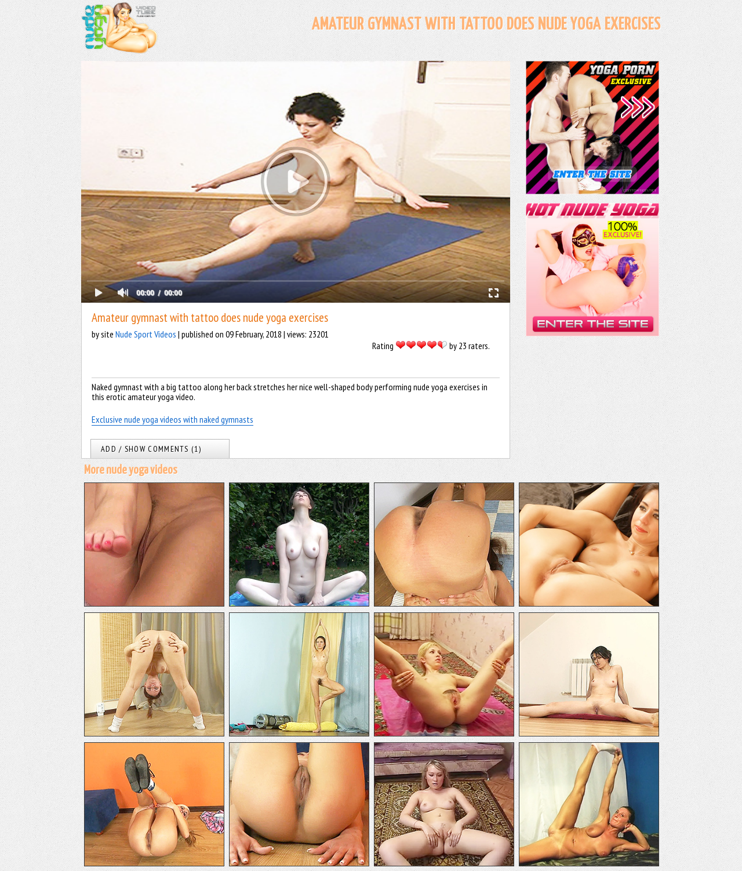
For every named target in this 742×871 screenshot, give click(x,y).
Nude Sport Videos (145, 334)
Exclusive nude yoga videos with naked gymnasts (172, 419)
